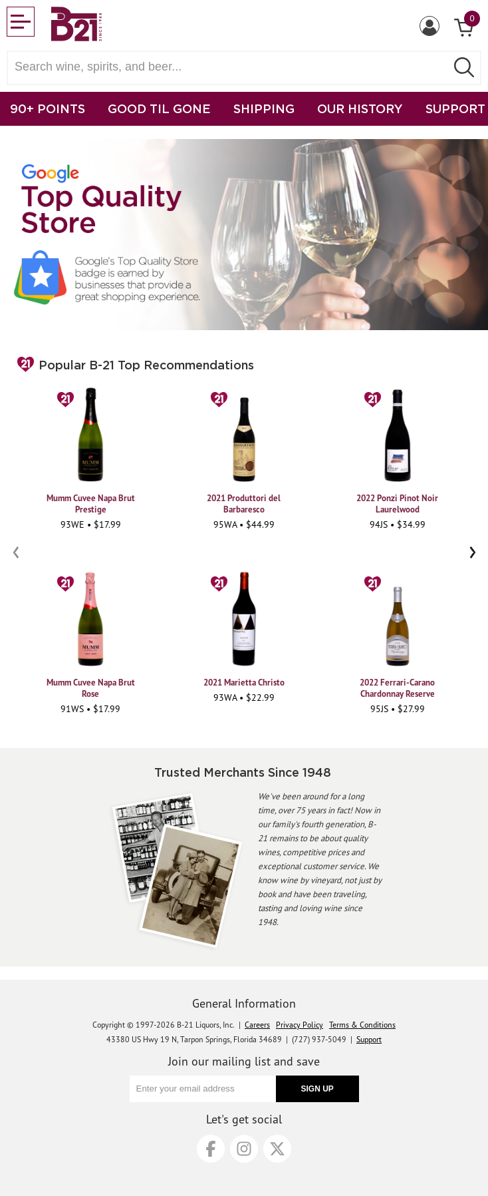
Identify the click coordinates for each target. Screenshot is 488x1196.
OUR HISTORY (360, 108)
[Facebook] (211, 1149)
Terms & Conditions (362, 1025)
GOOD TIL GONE (159, 108)
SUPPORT (455, 108)
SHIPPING (264, 108)
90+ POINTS (47, 108)
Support (369, 1039)
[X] (277, 1149)
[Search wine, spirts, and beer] (230, 67)
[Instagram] (244, 1149)
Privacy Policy (299, 1025)
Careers (257, 1025)
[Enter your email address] (203, 1089)
